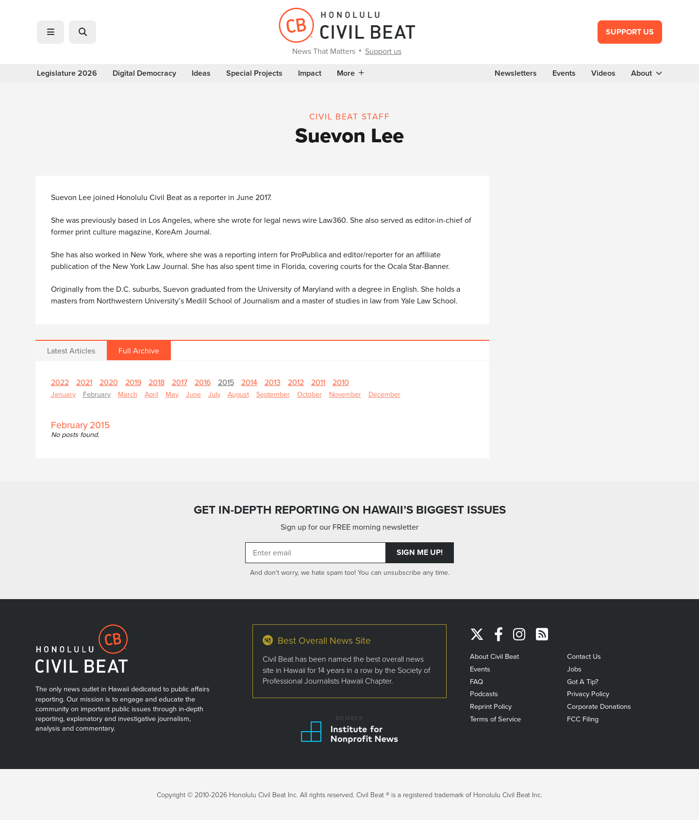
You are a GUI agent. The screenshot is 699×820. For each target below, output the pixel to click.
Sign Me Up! (420, 552)
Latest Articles (71, 350)
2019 (133, 382)
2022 (60, 382)
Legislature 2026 (67, 73)
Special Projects (254, 73)
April (151, 394)
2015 (226, 382)
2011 (318, 382)
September (273, 394)
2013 (273, 382)
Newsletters (516, 73)
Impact (309, 73)
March (127, 394)
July (214, 394)
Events (564, 73)
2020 (109, 382)
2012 (296, 382)
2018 (157, 382)
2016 (203, 382)
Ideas (201, 73)
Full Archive (138, 350)
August (238, 394)
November (345, 394)
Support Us (630, 31)
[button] (50, 32)
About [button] (646, 73)
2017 (179, 382)
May (172, 394)
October (309, 394)
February (97, 394)
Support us (383, 51)
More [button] (350, 73)
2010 (341, 382)
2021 (84, 382)
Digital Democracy (144, 73)
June (193, 394)
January (63, 394)
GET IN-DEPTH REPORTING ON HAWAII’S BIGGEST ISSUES (350, 510)
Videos (603, 73)
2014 (249, 382)
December (384, 394)
